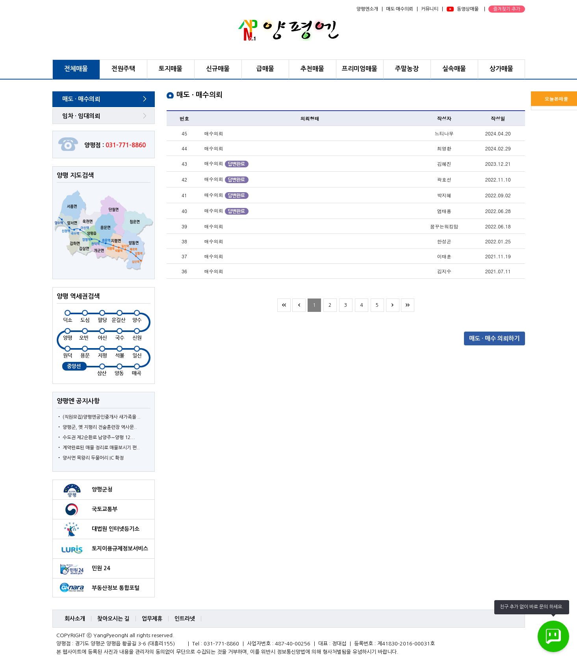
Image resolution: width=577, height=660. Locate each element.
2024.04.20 (498, 133)
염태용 (444, 211)
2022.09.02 (498, 195)
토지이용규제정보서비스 (120, 548)
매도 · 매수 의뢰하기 (494, 338)
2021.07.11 (498, 271)
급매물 (265, 69)
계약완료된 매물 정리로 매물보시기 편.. (101, 447)
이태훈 (444, 256)
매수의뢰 (213, 133)
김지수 (444, 271)
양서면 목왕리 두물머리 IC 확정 (93, 458)
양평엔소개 (367, 9)
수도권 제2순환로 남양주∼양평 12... (99, 437)
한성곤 (444, 241)
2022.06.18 (498, 226)
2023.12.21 (498, 163)
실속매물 (454, 69)
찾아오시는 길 (113, 618)
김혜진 (444, 163)
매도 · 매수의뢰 (81, 99)
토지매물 (170, 69)
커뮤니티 (429, 9)
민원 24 (101, 568)
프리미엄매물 (359, 69)
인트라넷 (184, 618)
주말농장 (407, 69)
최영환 (444, 148)
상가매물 (501, 69)
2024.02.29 (498, 148)
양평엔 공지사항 (78, 401)
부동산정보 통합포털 (115, 588)
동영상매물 (468, 9)
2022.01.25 (498, 241)
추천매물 (312, 69)
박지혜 (444, 195)
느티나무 (444, 133)
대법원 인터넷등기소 (115, 529)
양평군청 (102, 489)
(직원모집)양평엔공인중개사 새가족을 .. (102, 417)
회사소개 (75, 618)
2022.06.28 (498, 211)
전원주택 (123, 69)
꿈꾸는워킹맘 (444, 226)
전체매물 (76, 69)
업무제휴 (152, 618)
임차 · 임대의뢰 (81, 116)
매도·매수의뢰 (399, 9)
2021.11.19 (498, 256)
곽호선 (444, 179)
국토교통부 (104, 509)
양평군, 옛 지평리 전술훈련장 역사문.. (100, 427)
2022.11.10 (498, 179)
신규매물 (218, 69)
